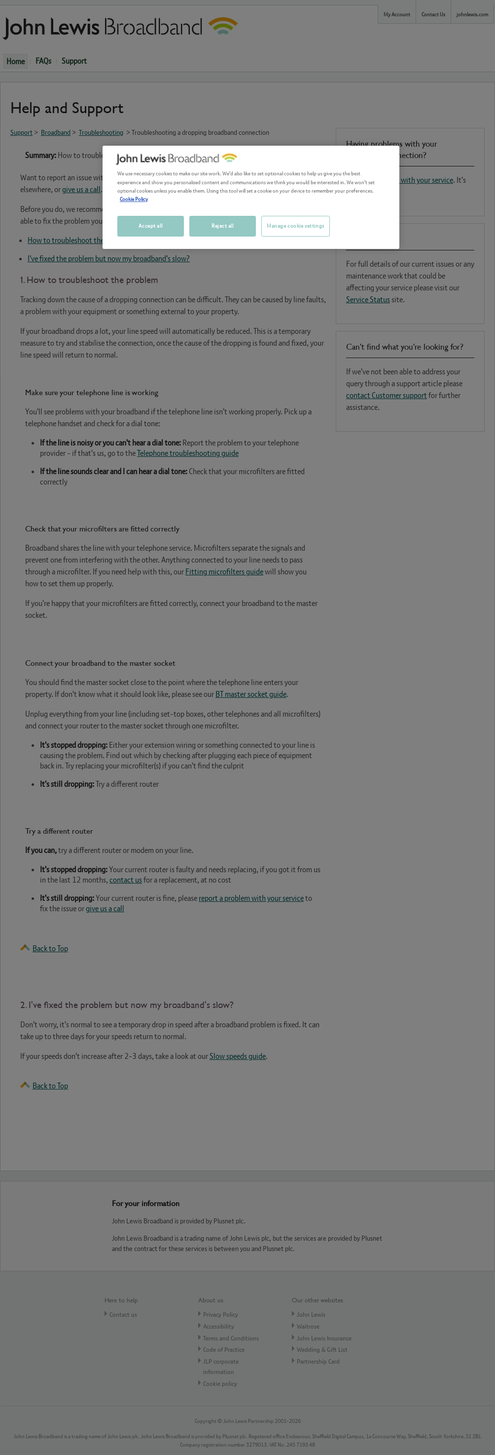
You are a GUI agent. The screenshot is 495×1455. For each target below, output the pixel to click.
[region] (251, 197)
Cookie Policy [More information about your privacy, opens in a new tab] (134, 199)
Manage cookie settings (295, 226)
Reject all (223, 226)
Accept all (150, 226)
